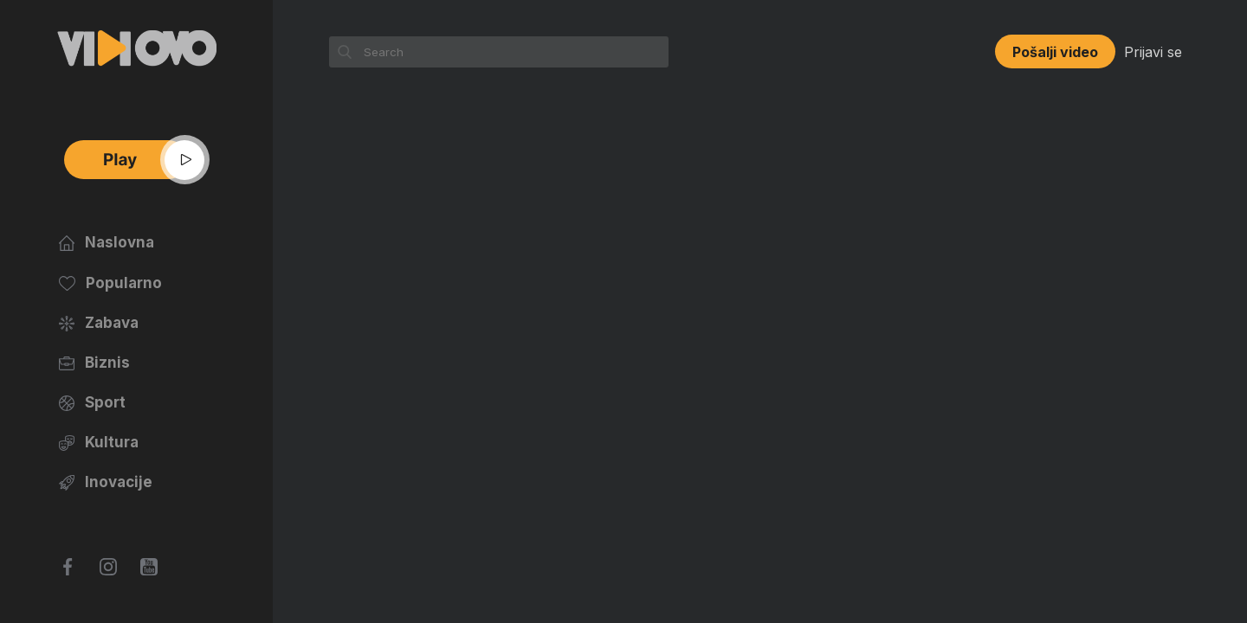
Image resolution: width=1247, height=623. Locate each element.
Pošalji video (1055, 52)
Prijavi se (1153, 52)
